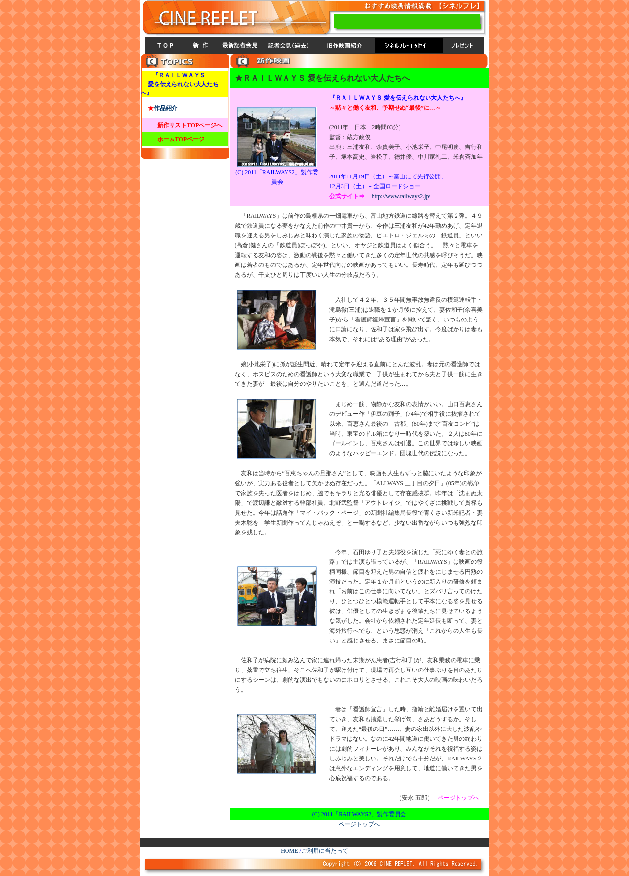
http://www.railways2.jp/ (401, 196)
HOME (289, 850)
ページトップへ (359, 824)
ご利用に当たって (324, 850)
